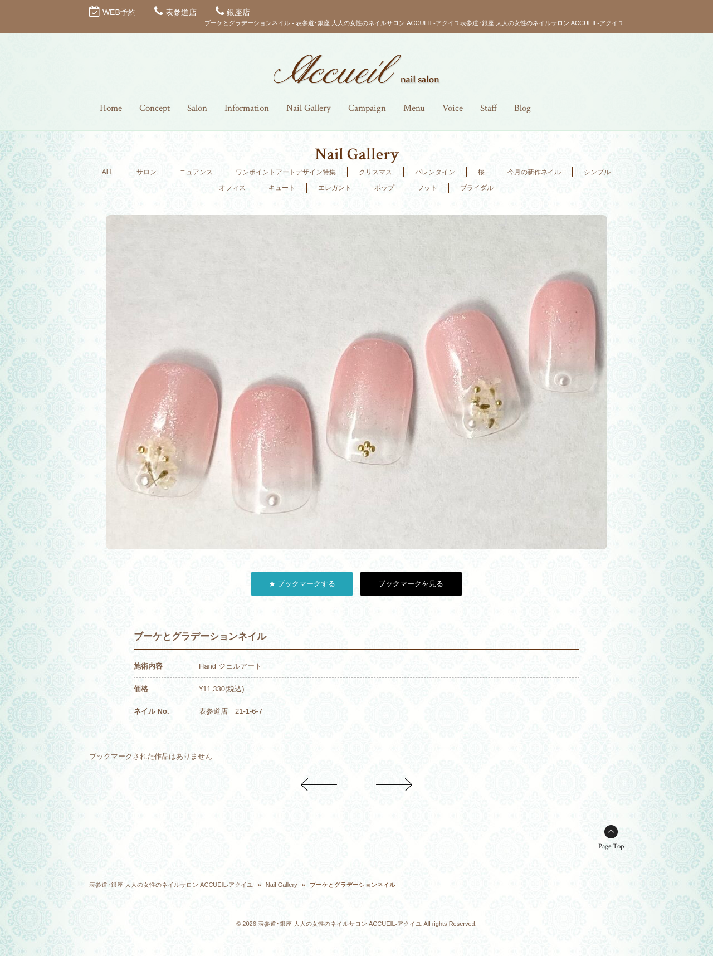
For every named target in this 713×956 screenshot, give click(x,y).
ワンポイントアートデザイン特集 (286, 172)
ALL (108, 172)
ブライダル (477, 188)
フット (427, 188)
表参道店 (181, 12)
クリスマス (375, 172)
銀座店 (238, 12)
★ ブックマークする (302, 583)
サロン (146, 172)
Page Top (611, 846)
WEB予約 (119, 12)
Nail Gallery (281, 884)
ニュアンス (196, 172)
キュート (281, 188)
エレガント (334, 188)
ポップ (384, 188)
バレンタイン (435, 172)
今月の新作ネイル (534, 172)
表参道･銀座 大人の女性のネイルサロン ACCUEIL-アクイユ (171, 884)
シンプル (597, 172)
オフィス (232, 188)
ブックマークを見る (410, 583)
